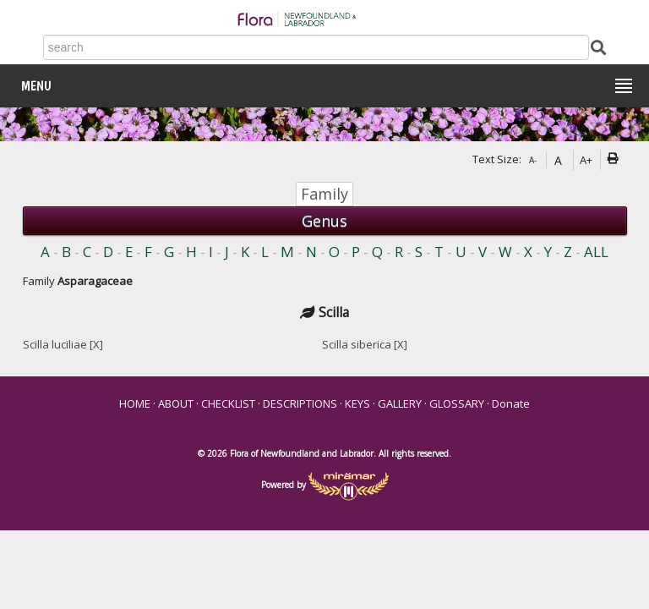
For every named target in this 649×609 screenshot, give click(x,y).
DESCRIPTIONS (300, 403)
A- (533, 160)
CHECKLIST (228, 403)
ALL (596, 251)
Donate (511, 403)
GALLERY (400, 403)
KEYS (357, 403)
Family (324, 194)
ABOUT (176, 403)
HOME (134, 403)
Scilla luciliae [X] (63, 344)
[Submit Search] (598, 46)
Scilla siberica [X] (364, 344)
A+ (586, 159)
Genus (324, 221)
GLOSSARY (456, 403)
